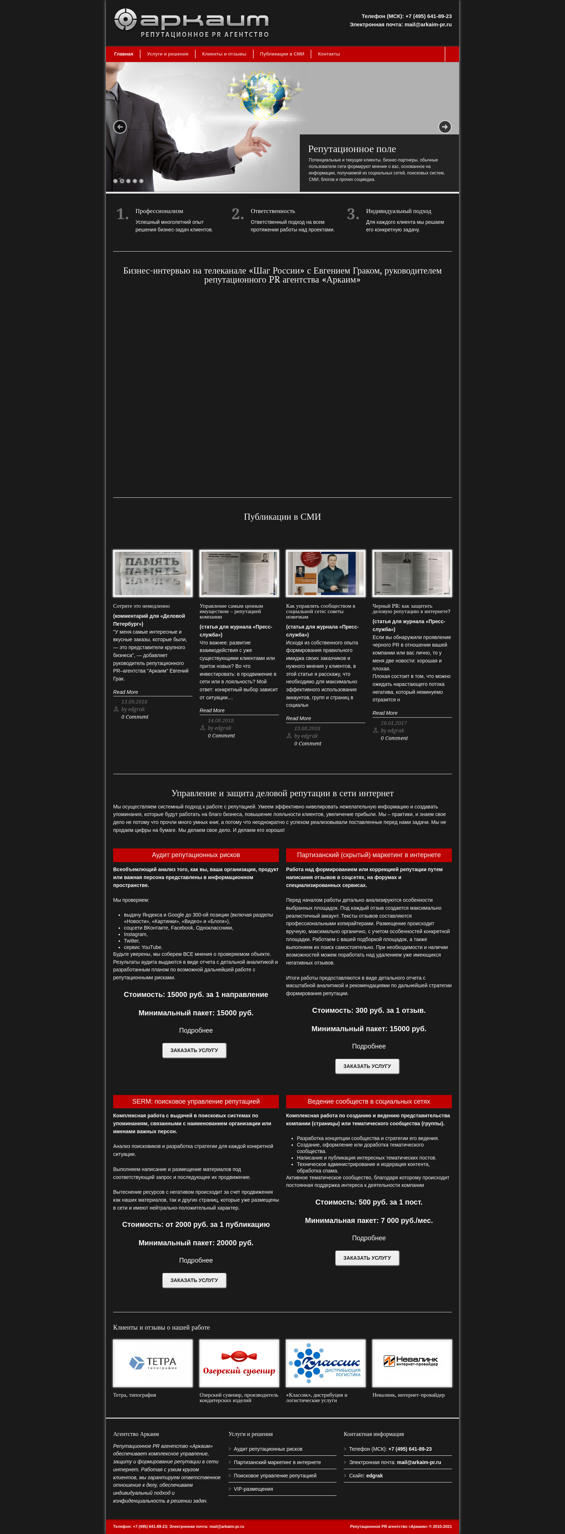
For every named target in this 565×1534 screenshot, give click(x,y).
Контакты (329, 54)
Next (445, 127)
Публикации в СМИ (282, 54)
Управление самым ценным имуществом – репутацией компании (231, 611)
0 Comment (134, 717)
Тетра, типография (134, 1395)
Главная (123, 54)
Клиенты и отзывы (224, 54)
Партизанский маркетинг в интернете (277, 1462)
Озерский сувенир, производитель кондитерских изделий (239, 1398)
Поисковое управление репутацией (275, 1475)
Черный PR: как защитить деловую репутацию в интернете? (411, 609)
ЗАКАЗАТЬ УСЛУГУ (194, 1050)
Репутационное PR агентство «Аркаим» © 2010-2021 (401, 1526)
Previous (120, 127)
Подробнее (196, 1030)
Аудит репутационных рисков (268, 1449)
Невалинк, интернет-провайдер (409, 1395)
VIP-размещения (253, 1489)
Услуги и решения (167, 54)
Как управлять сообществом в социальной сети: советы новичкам (320, 611)
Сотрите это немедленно (141, 606)
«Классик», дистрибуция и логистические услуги (316, 1398)
